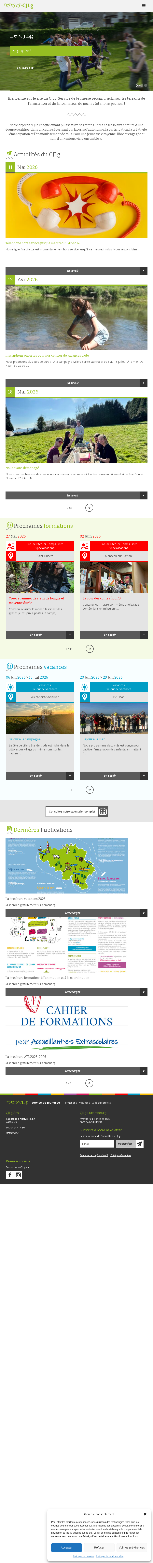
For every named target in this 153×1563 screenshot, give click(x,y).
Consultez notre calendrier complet (72, 811)
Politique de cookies (83, 1556)
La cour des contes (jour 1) (114, 577)
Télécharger (106, 913)
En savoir (107, 271)
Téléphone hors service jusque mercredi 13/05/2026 (76, 205)
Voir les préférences (132, 1547)
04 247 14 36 (17, 1127)
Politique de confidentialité (109, 1556)
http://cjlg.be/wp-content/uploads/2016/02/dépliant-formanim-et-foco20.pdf (76, 944)
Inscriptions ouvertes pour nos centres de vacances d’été (76, 318)
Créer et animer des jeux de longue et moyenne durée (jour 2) (40, 577)
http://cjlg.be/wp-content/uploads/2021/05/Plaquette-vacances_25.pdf (76, 866)
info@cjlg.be (12, 1133)
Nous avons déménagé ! (76, 430)
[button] (145, 1514)
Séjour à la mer (114, 718)
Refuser (99, 1547)
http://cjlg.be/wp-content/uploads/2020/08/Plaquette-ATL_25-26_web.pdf (76, 1023)
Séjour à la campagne (40, 718)
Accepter (66, 1547)
